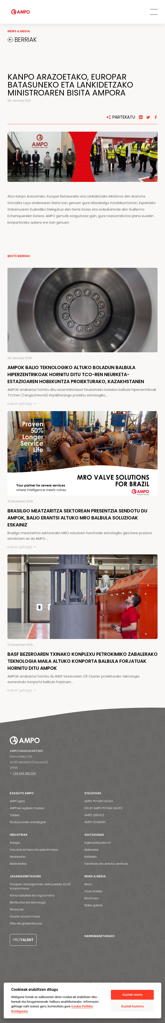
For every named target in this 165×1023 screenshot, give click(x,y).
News (88, 884)
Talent (23, 939)
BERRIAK (25, 39)
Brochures (91, 898)
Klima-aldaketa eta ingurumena (32, 895)
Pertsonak (17, 909)
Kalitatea (90, 857)
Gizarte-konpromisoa (25, 916)
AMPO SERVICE (94, 815)
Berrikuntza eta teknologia (28, 902)
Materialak (91, 850)
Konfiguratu (19, 1011)
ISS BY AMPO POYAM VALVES (103, 808)
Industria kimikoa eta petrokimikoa (34, 850)
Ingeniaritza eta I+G (97, 843)
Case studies (93, 891)
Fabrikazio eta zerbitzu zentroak (106, 864)
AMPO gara (17, 801)
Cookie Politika (82, 1006)
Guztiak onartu (132, 994)
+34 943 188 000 (24, 773)
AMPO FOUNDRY (95, 822)
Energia (15, 843)
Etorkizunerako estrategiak (28, 822)
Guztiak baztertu (132, 1006)
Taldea (14, 815)
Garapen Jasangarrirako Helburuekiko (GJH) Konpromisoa (40, 886)
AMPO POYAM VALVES (98, 801)
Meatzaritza (18, 857)
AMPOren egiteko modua (27, 808)
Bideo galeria (93, 905)
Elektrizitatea (18, 864)
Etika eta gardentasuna (26, 923)
